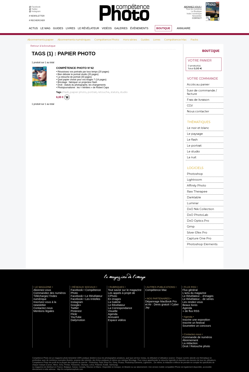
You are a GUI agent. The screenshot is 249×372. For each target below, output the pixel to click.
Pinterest (75, 300)
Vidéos (107, 28)
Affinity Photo (195, 181)
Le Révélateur (88, 28)
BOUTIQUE (163, 28)
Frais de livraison (196, 97)
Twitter (35, 9)
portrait (86, 92)
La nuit (191, 153)
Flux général (188, 283)
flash (65, 92)
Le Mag (45, 28)
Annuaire (183, 28)
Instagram (37, 11)
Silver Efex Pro (195, 226)
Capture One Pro (196, 232)
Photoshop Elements (198, 237)
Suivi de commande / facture (202, 92)
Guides (58, 28)
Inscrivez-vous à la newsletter (47, 292)
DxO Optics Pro (195, 215)
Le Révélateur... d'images (194, 289)
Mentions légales (41, 297)
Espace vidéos (114, 306)
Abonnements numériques (74, 39)
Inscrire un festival (191, 314)
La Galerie (112, 292)
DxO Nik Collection (197, 203)
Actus (33, 28)
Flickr (73, 303)
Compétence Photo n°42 (73, 67)
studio (111, 92)
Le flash (191, 136)
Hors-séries (130, 39)
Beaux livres (188, 297)
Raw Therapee (195, 186)
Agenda (111, 300)
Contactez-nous (41, 294)
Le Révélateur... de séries (194, 292)
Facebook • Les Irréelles (81, 289)
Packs (194, 39)
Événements (139, 28)
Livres (70, 28)
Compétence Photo (107, 39)
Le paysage (193, 130)
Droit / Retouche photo (193, 337)
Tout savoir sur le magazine (120, 283)
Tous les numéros (194, 9)
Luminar (192, 198)
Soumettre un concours (193, 317)
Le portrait (193, 142)
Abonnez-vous (40, 283)
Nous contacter (195, 108)
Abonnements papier (40, 39)
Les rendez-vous (190, 294)
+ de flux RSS (189, 303)
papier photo (75, 92)
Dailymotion (76, 308)
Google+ (74, 294)
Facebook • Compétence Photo (85, 283)
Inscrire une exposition (193, 311)
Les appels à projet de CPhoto (121, 286)
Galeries (121, 28)
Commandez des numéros (45, 286)
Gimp (190, 220)
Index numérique (194, 13)
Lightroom (193, 175)
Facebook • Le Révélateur (82, 286)
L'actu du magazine (191, 286)
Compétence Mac (175, 39)
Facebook (37, 7)
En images (112, 289)
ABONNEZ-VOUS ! (193, 7)
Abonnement (188, 331)
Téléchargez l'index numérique (47, 289)
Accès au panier (195, 86)
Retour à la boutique (43, 45)
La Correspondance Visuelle (120, 297)
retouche (95, 92)
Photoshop (193, 169)
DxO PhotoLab (195, 209)
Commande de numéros (193, 328)
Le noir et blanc (195, 125)
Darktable (192, 192)
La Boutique (196, 11)
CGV (189, 103)
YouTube (75, 306)
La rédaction (188, 334)
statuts (104, 92)
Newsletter (197, 16)
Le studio (192, 147)
